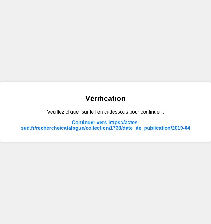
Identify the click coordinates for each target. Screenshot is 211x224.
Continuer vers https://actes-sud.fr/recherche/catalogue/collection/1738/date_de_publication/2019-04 (105, 125)
